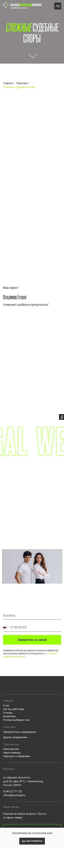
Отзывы (7, 712)
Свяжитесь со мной (32, 640)
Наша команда (12, 752)
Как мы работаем (13, 709)
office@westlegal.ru (14, 795)
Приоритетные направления (19, 732)
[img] (58, 6)
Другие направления (15, 737)
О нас (6, 705)
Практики (21, 83)
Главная (8, 83)
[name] (32, 615)
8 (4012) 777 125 (12, 791)
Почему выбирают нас (16, 719)
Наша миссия (11, 749)
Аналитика (9, 716)
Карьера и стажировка (16, 756)
